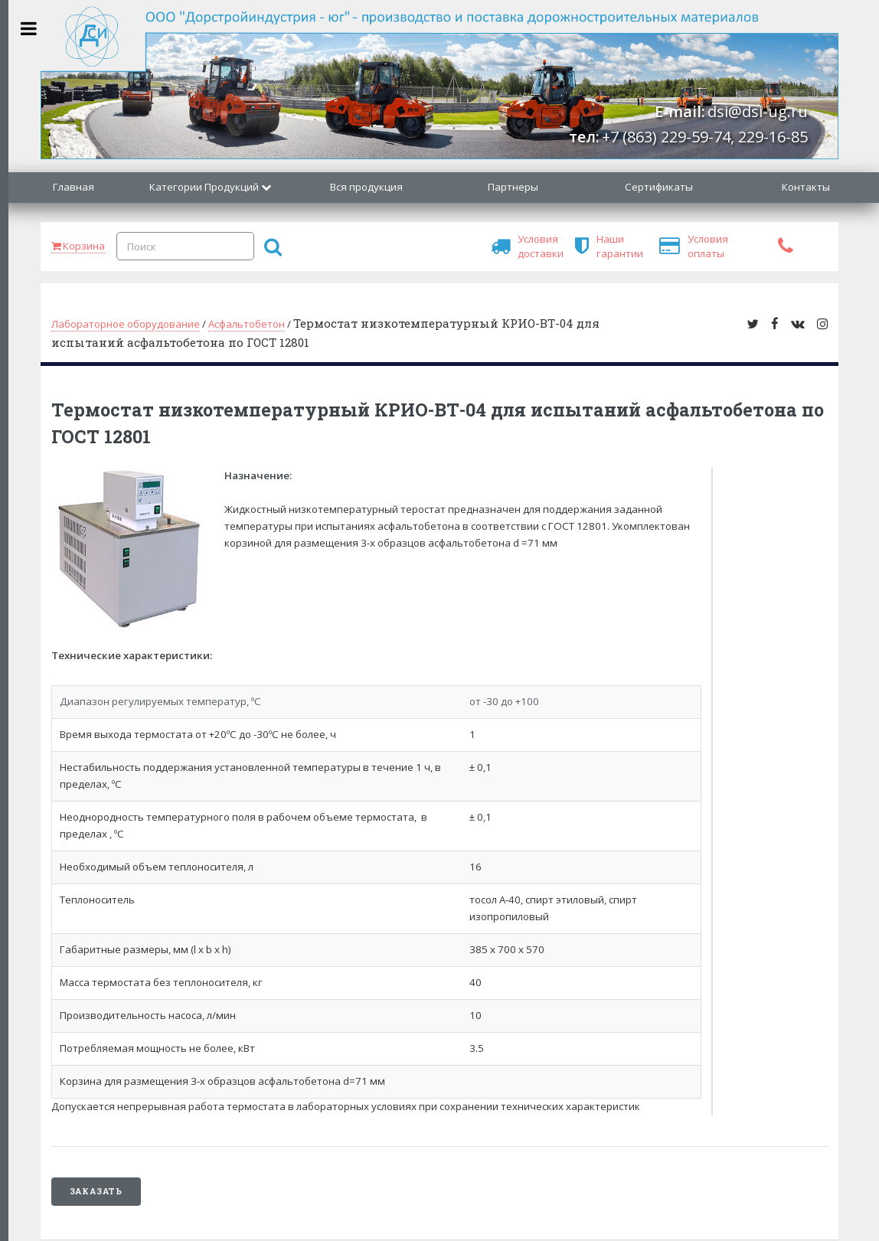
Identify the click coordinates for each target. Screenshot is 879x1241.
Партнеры (513, 187)
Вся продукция (366, 187)
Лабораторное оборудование (125, 324)
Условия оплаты (696, 246)
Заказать (96, 1191)
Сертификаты (659, 187)
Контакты (806, 187)
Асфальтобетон (246, 324)
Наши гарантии (604, 246)
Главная (73, 187)
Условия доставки (526, 246)
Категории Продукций (204, 187)
